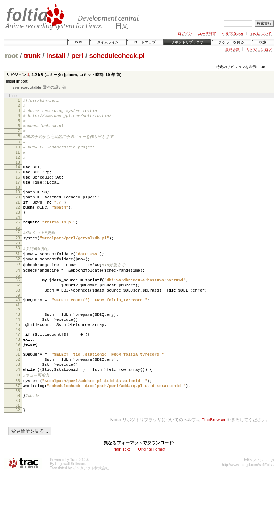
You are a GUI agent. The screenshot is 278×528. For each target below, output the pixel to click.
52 (18, 400)
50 (18, 389)
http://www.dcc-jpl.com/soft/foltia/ (248, 514)
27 (18, 255)
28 (18, 262)
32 (18, 285)
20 (18, 215)
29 (18, 268)
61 (18, 453)
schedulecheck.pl (116, 55)
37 (18, 315)
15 (18, 186)
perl (77, 55)
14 (18, 179)
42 (18, 343)
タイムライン (108, 42)
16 (18, 192)
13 (18, 175)
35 (18, 304)
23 (18, 233)
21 (18, 221)
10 (18, 156)
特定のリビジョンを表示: (236, 67)
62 (18, 458)
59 (18, 442)
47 (18, 371)
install (56, 55)
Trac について (260, 33)
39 (18, 327)
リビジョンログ (259, 49)
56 (18, 425)
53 (18, 406)
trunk (32, 55)
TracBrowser (214, 468)
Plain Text (121, 498)
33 (18, 291)
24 (18, 240)
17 (18, 198)
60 (18, 448)
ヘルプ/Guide (232, 33)
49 (18, 383)
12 (18, 169)
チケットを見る (231, 42)
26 (18, 250)
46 (18, 366)
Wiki (78, 42)
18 (18, 204)
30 (18, 273)
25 (18, 244)
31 (18, 279)
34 (18, 298)
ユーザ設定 (207, 33)
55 (18, 418)
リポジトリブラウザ (187, 42)
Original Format (151, 498)
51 (18, 394)
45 (18, 360)
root (11, 55)
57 (18, 431)
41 (18, 338)
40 (18, 332)
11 (18, 162)
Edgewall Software (70, 513)
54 (18, 412)
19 (18, 209)
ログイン (185, 33)
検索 (262, 42)
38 (18, 321)
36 (18, 309)
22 (18, 227)
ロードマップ (145, 42)
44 (18, 354)
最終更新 (232, 49)
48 (18, 377)
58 (18, 437)
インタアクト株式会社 (91, 517)
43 (18, 347)
